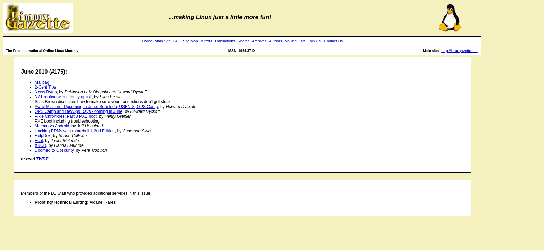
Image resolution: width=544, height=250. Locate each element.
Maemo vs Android (52, 126)
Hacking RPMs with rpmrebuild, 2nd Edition (75, 130)
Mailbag (42, 82)
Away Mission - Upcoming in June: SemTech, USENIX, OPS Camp (96, 106)
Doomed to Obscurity (54, 150)
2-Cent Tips (45, 87)
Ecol (39, 140)
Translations (224, 41)
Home (147, 41)
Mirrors (206, 41)
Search (244, 41)
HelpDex (43, 135)
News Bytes (46, 92)
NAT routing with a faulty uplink (63, 96)
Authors (275, 41)
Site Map (190, 41)
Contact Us (333, 41)
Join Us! (315, 41)
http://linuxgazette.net (459, 51)
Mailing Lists (295, 41)
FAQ (176, 41)
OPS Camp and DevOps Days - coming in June (78, 111)
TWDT (42, 159)
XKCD (40, 145)
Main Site (163, 41)
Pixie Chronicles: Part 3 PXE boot (66, 116)
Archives (259, 41)
